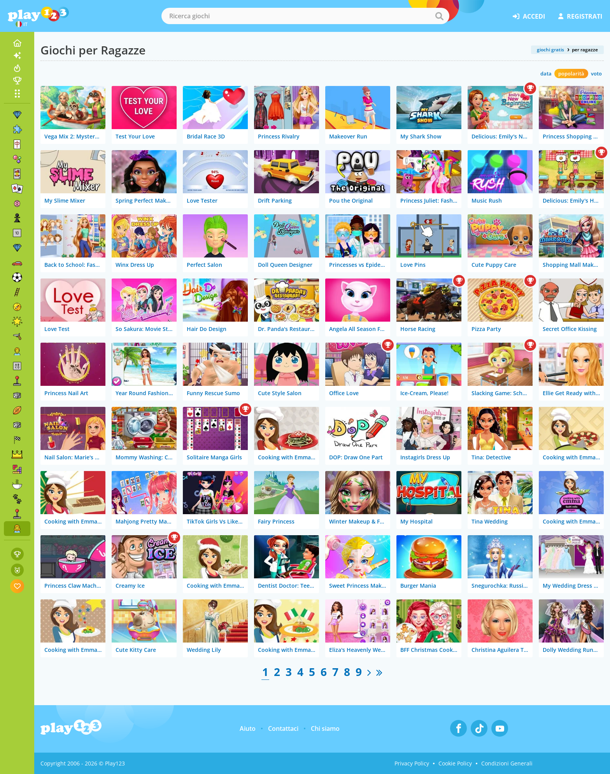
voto (596, 73)
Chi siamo (325, 728)
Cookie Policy (455, 763)
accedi (529, 16)
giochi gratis (550, 49)
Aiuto (248, 728)
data (546, 73)
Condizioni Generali (507, 763)
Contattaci (283, 728)
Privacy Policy (411, 763)
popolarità (571, 73)
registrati (580, 16)
